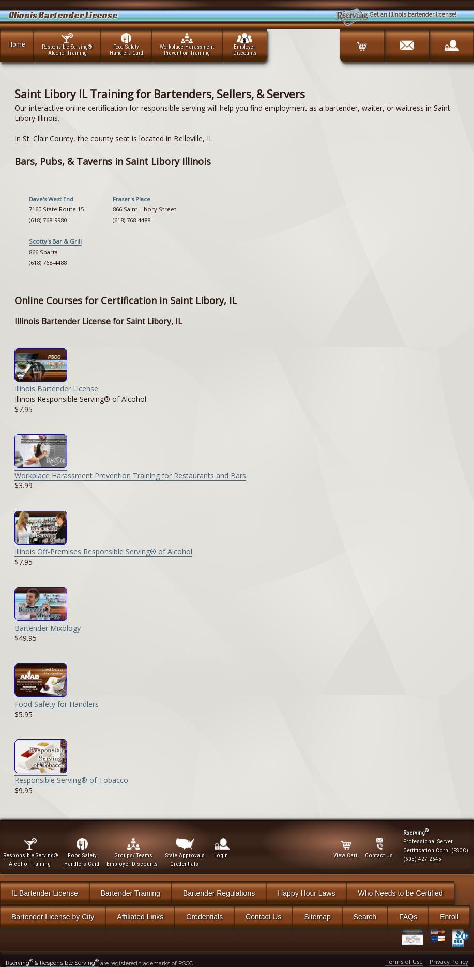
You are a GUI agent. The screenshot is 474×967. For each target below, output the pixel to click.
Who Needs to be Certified (400, 893)
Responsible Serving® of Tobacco (71, 775)
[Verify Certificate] (416, 938)
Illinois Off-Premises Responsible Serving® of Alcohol (103, 547)
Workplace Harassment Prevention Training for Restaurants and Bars (130, 470)
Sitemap (317, 917)
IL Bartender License (44, 893)
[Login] (451, 42)
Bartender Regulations (219, 893)
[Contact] (407, 42)
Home (16, 44)
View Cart (346, 848)
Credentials (204, 917)
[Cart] (362, 42)
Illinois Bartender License (56, 384)
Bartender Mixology (47, 623)
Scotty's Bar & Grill (55, 241)
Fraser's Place (131, 199)
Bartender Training (130, 893)
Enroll (449, 917)
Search (365, 917)
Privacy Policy (449, 961)
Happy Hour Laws (306, 893)
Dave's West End (51, 199)
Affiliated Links (140, 917)
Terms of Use (404, 961)
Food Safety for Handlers (56, 699)
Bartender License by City (52, 917)
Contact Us (263, 917)
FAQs (408, 917)
